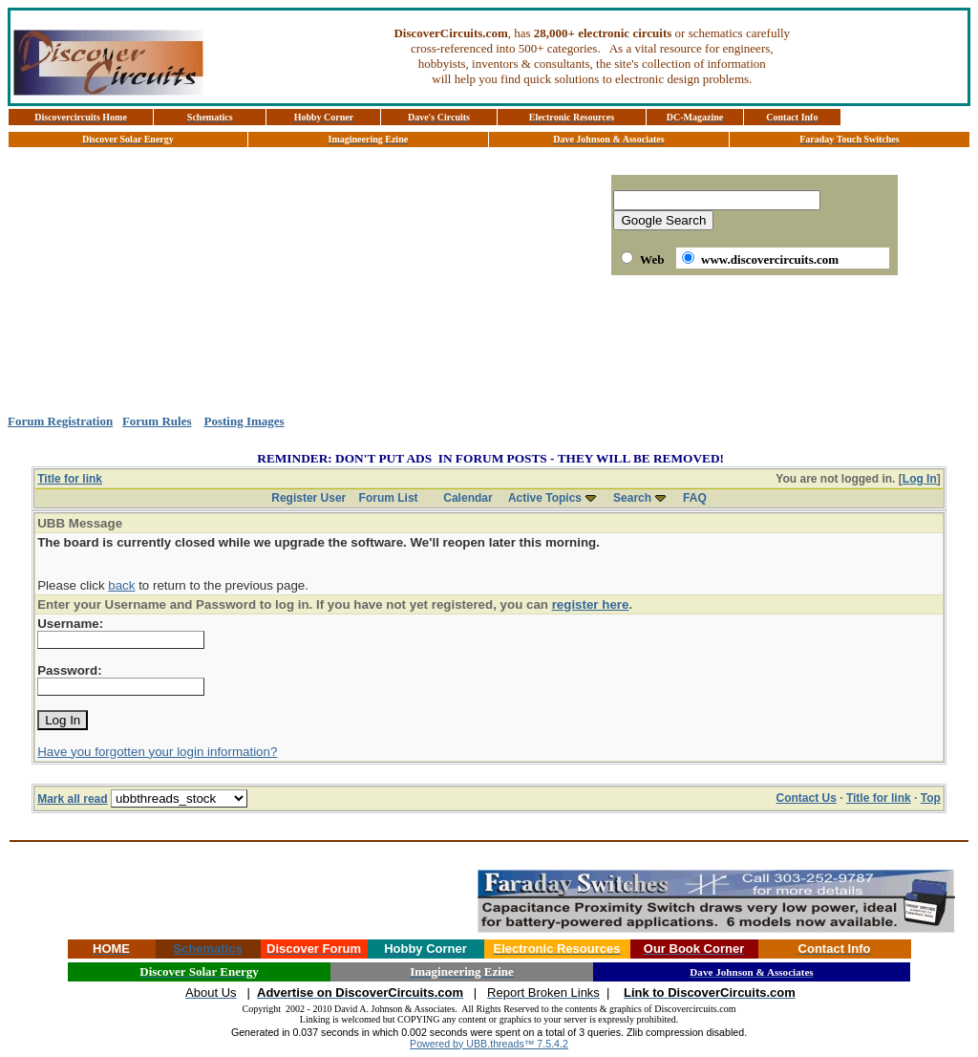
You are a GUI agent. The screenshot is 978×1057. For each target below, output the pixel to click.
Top (931, 798)
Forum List (388, 498)
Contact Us (806, 798)
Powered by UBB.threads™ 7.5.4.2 (489, 1043)
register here (590, 604)
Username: (70, 623)
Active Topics (545, 498)
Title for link (69, 478)
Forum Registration (60, 421)
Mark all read (72, 799)
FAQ (695, 498)
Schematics (207, 948)
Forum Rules (157, 421)
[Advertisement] (489, 345)
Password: (69, 670)
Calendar (467, 498)
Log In (920, 478)
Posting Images (243, 421)
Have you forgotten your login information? (157, 751)
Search (632, 498)
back (121, 585)
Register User (308, 498)
